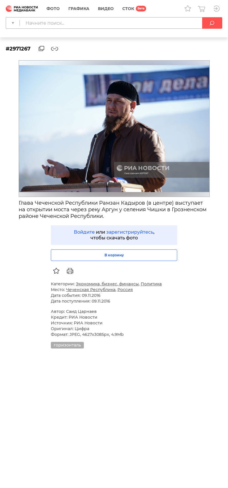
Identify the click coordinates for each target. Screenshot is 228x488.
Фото (53, 8)
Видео (106, 8)
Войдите (84, 232)
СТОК (128, 8)
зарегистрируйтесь (129, 232)
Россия (125, 289)
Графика (78, 8)
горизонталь (67, 345)
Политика (151, 283)
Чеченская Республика (90, 289)
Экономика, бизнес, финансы (107, 283)
